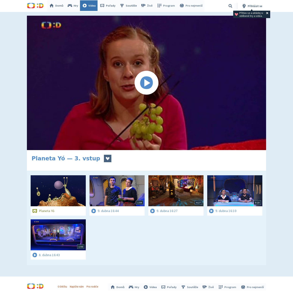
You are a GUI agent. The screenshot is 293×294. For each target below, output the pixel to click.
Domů (57, 6)
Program (166, 6)
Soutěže (129, 6)
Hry (73, 6)
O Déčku (62, 286)
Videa (90, 6)
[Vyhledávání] (230, 6)
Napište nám (77, 286)
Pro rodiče (93, 286)
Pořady (108, 6)
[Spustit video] (146, 83)
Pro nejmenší (191, 6)
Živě (147, 6)
